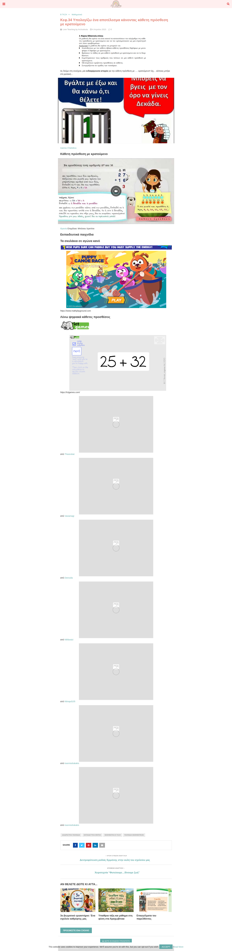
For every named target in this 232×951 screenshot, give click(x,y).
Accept (166, 947)
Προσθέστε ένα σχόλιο (76, 930)
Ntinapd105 (70, 701)
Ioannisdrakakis (72, 763)
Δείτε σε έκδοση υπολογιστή (116, 941)
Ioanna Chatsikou (68, 148)
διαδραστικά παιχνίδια (71, 835)
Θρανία (63, 228)
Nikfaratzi (69, 639)
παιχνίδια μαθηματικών (134, 835)
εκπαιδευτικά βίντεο (92, 835)
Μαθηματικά (77, 14)
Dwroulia (69, 578)
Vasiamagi (69, 516)
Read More (178, 947)
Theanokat (69, 454)
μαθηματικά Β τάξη (113, 835)
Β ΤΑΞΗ (63, 14)
